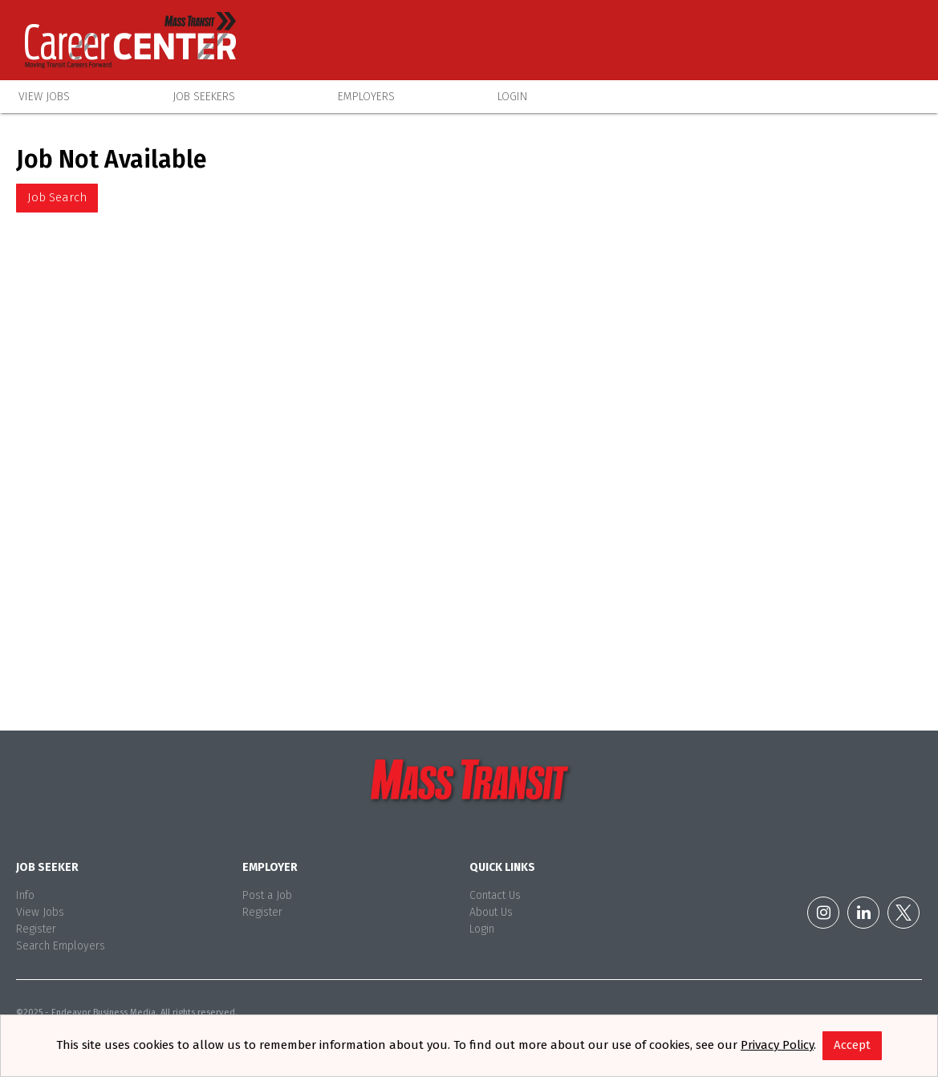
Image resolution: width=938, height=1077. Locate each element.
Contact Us (495, 895)
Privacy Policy (777, 1045)
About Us (491, 912)
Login (512, 96)
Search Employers (60, 946)
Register (36, 929)
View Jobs (44, 96)
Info (25, 895)
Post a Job (267, 895)
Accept (852, 1045)
